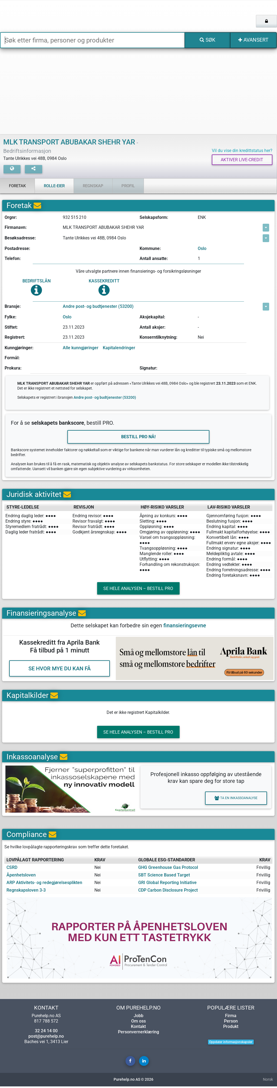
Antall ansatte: (154, 258)
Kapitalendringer (119, 347)
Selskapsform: (154, 217)
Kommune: (150, 248)
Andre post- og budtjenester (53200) (98, 306)
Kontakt (138, 1028)
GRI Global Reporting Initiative (167, 884)
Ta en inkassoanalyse (234, 800)
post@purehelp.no (46, 1037)
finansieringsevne (184, 626)
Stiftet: (11, 327)
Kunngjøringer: (19, 347)
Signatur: (148, 368)
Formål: (12, 358)
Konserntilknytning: (158, 337)
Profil (128, 185)
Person (231, 1022)
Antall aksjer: (153, 327)
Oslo (202, 248)
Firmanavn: (16, 227)
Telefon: (13, 258)
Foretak (17, 185)
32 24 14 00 (46, 1032)
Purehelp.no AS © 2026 (133, 1081)
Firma (230, 1017)
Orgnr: (11, 217)
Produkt (230, 1028)
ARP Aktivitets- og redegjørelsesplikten (44, 884)
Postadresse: (17, 248)
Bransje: (13, 306)
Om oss (138, 1022)
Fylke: (11, 316)
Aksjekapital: (152, 316)
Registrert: (15, 337)
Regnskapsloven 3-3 (26, 891)
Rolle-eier (54, 185)
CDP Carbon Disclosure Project (168, 891)
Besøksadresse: (20, 238)
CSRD (11, 869)
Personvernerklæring (138, 1033)
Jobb (138, 1017)
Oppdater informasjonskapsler (230, 1044)
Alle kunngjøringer (80, 347)
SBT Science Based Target (164, 876)
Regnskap (93, 185)
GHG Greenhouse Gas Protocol (168, 869)
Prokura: (13, 368)
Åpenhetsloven (21, 876)
